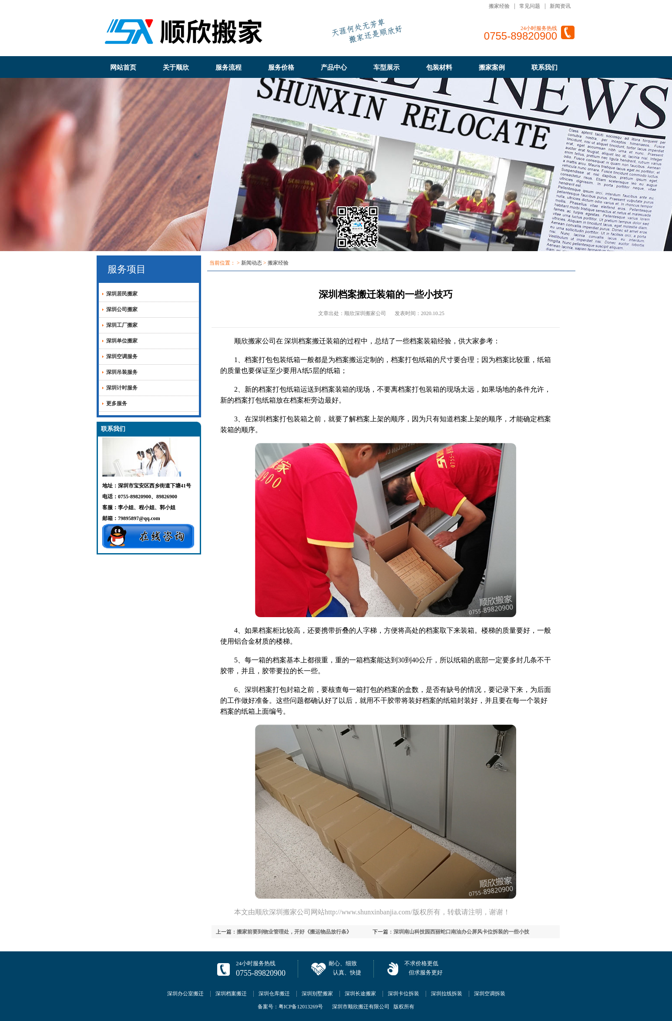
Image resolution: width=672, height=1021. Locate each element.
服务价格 (281, 67)
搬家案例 (492, 67)
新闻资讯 (560, 6)
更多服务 (116, 403)
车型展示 (386, 67)
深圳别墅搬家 (317, 994)
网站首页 (123, 67)
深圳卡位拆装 (403, 994)
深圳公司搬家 (122, 309)
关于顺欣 (176, 67)
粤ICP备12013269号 (301, 1007)
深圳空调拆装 (489, 994)
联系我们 (544, 67)
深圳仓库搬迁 (274, 994)
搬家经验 (499, 6)
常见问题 (529, 6)
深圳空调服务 (122, 356)
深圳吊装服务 (122, 372)
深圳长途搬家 (360, 994)
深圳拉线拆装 (446, 994)
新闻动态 (251, 263)
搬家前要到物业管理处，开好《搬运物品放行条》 (294, 932)
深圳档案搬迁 (305, 341)
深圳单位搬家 (122, 341)
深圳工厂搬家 (122, 325)
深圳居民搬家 (122, 294)
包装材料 (439, 67)
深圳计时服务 (122, 388)
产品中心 (334, 67)
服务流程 (228, 67)
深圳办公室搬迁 (185, 994)
